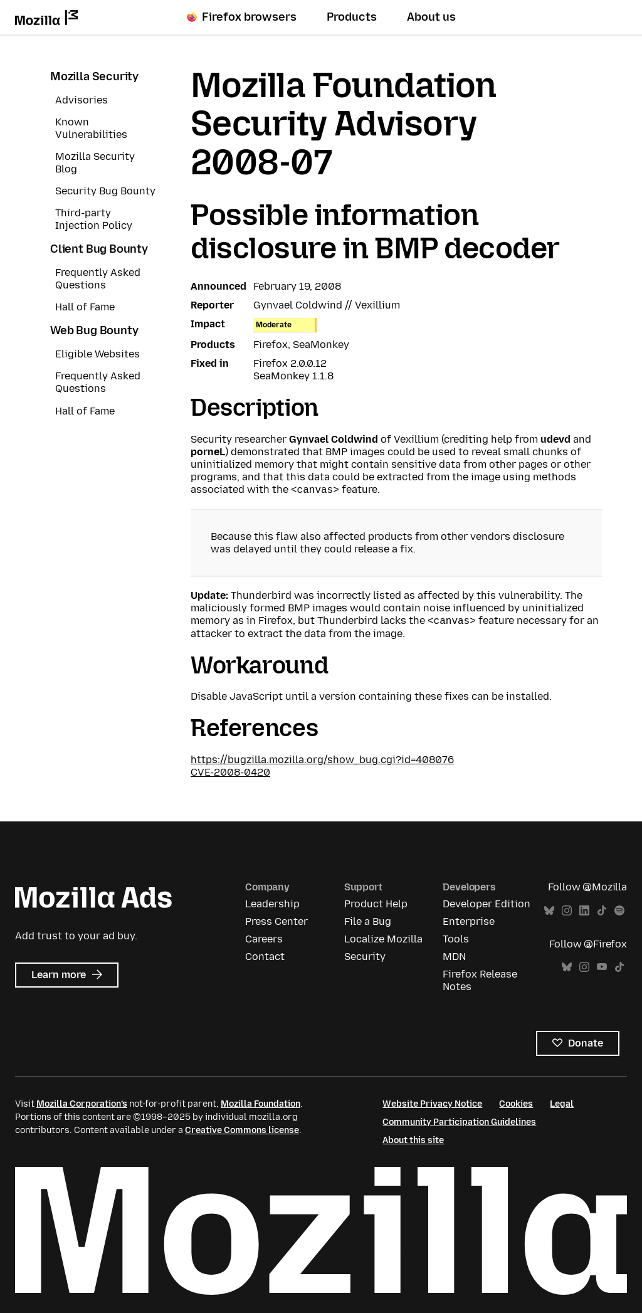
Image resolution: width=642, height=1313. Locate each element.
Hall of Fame (85, 307)
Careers (264, 939)
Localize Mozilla (383, 939)
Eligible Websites (97, 354)
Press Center (276, 921)
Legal (562, 1104)
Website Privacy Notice (432, 1104)
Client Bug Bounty (99, 249)
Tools (456, 939)
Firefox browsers (242, 17)
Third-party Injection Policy (93, 219)
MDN (454, 956)
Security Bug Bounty (105, 191)
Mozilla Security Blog (95, 162)
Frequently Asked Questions (97, 278)
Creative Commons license (242, 1130)
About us (431, 17)
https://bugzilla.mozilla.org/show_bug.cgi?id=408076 (322, 760)
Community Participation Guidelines (459, 1122)
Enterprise (469, 921)
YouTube (601, 967)
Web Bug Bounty (94, 330)
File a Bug (367, 921)
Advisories (81, 100)
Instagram (566, 911)
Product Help (376, 904)
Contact (265, 956)
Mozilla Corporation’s (81, 1104)
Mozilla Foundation (260, 1104)
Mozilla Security (94, 76)
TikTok (601, 911)
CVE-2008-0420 (230, 772)
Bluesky (549, 911)
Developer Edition (486, 904)
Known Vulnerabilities (91, 128)
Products (352, 17)
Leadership (272, 904)
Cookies (516, 1104)
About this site (413, 1140)
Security (365, 956)
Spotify (619, 911)
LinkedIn (584, 911)
